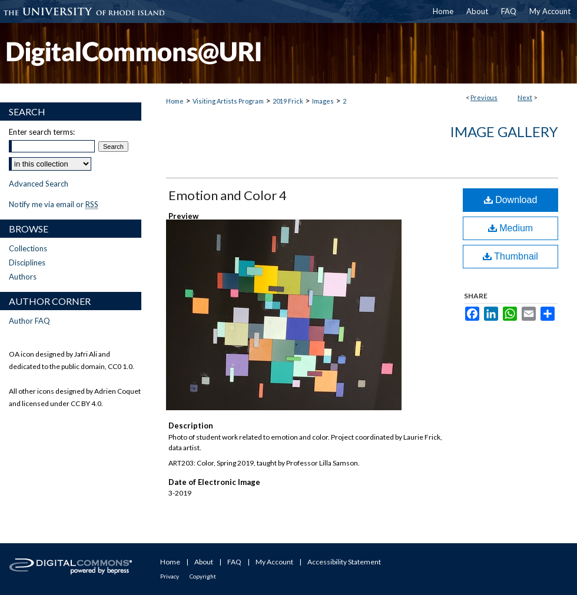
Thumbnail (510, 256)
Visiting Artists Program (228, 101)
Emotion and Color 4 (227, 195)
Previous (484, 97)
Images (323, 101)
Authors (23, 276)
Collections (28, 248)
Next (525, 97)
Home (175, 101)
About (203, 561)
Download (511, 200)
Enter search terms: (42, 132)
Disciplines (27, 262)
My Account (274, 561)
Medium (510, 228)
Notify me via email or (53, 204)
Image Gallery (504, 131)
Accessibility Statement (344, 561)
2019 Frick (288, 101)
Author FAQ (29, 320)
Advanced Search (38, 183)
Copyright (203, 576)
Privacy (169, 576)
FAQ (234, 561)
